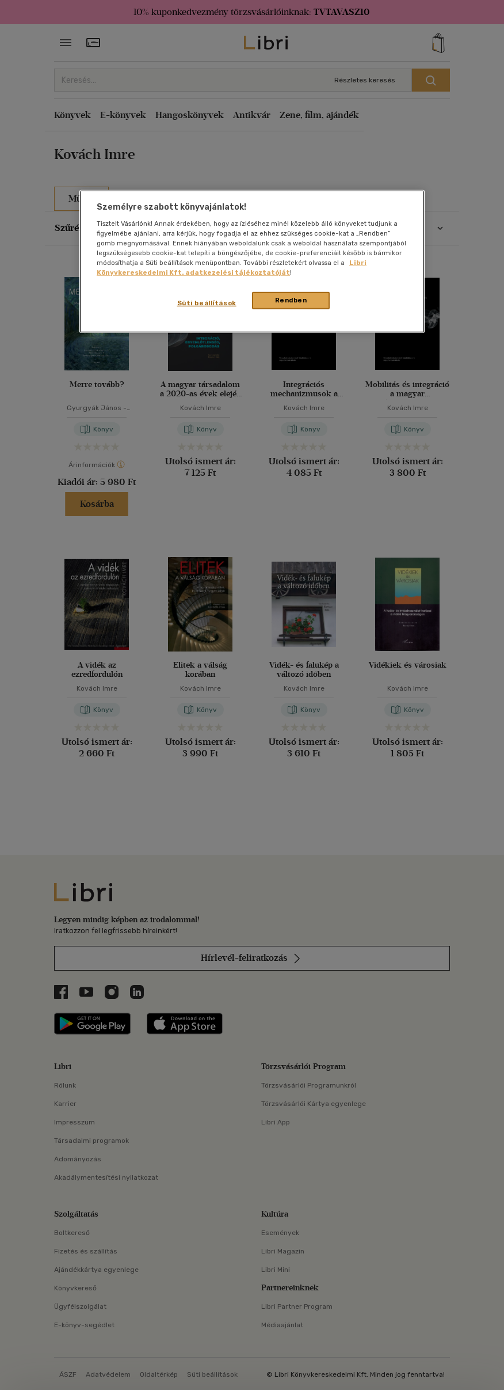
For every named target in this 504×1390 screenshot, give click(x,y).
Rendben (291, 300)
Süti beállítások (206, 303)
